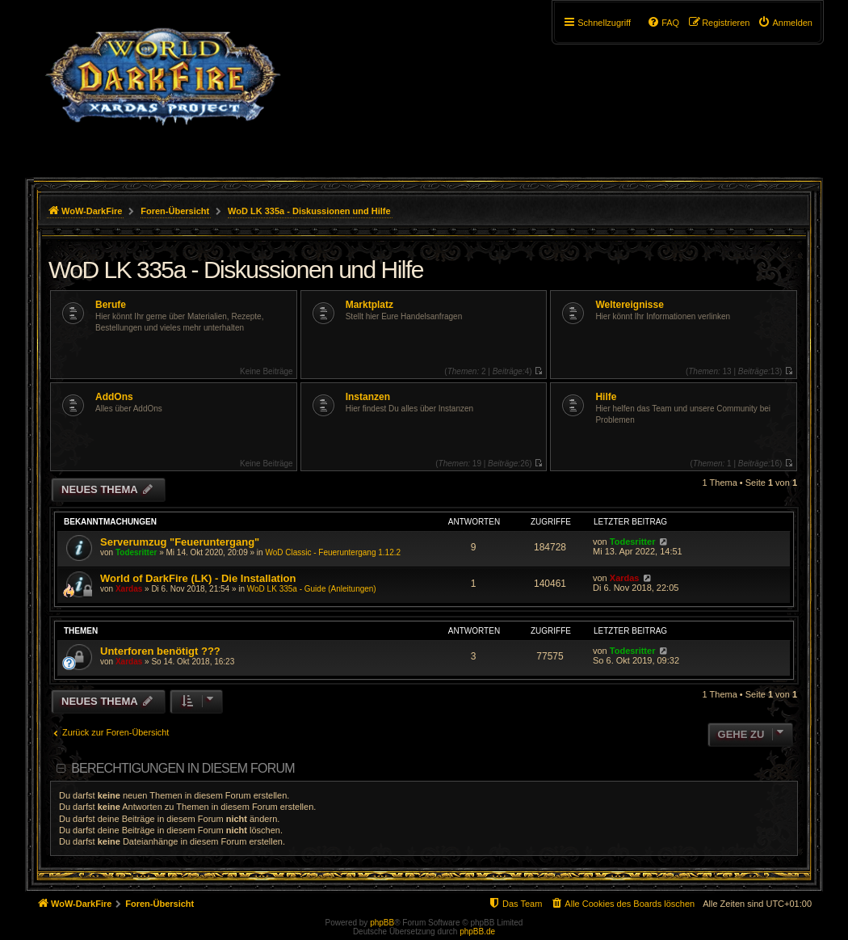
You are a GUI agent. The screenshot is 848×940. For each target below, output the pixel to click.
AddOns (114, 397)
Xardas (128, 588)
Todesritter (136, 552)
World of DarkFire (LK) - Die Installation (198, 578)
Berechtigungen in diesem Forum (182, 768)
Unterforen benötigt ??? (160, 651)
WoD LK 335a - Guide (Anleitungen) (311, 588)
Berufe (110, 304)
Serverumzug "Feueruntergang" (179, 542)
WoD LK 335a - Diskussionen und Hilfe (235, 269)
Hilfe (605, 397)
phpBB (382, 922)
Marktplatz (369, 304)
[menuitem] (785, 22)
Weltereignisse (629, 304)
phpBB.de (477, 931)
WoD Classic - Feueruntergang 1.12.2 (333, 552)
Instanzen (368, 397)
